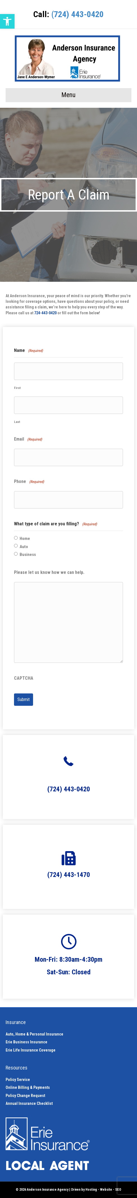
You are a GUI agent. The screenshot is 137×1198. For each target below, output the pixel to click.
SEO (118, 1190)
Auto (24, 546)
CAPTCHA (23, 678)
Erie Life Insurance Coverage (30, 1050)
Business (28, 554)
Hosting (91, 1190)
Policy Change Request (25, 1095)
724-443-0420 (45, 313)
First (17, 388)
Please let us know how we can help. (49, 572)
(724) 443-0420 (77, 14)
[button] (7, 21)
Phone (29, 481)
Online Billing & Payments (28, 1087)
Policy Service (18, 1079)
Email (28, 439)
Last (17, 422)
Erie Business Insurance (26, 1042)
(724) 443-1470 (68, 875)
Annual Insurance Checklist (29, 1103)
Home (25, 538)
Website (106, 1190)
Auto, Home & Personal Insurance (34, 1034)
